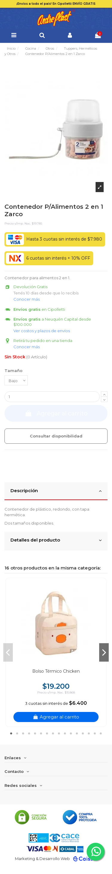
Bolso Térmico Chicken (56, 671)
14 (89, 733)
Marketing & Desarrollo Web (42, 858)
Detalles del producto (56, 540)
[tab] (56, 491)
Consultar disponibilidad (56, 436)
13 (83, 733)
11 (71, 733)
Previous (8, 652)
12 (77, 733)
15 (95, 733)
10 (65, 733)
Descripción (56, 491)
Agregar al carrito (56, 413)
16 (101, 733)
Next (104, 652)
